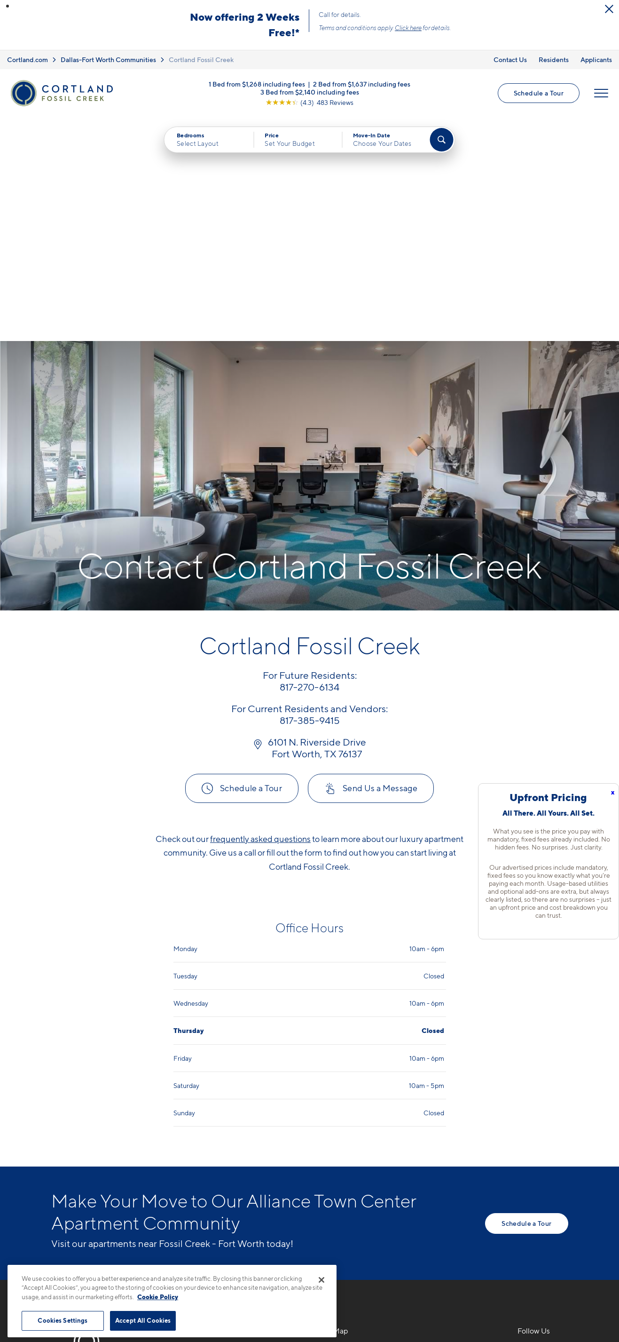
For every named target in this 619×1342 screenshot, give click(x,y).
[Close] (321, 1280)
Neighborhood (443, 1128)
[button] (7, 6)
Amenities (336, 1194)
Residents (554, 60)
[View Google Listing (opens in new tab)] (309, 102)
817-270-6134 (216, 1128)
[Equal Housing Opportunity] (197, 1179)
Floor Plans (338, 1128)
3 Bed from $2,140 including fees (309, 91)
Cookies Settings (62, 1320)
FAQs (426, 1145)
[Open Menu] (601, 93)
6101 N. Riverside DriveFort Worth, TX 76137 (231, 1151)
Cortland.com (27, 60)
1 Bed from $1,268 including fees (257, 83)
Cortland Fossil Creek (201, 60)
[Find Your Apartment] (441, 139)
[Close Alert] (609, 9)
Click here (408, 28)
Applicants (596, 60)
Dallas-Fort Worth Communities (108, 60)
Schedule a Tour (539, 93)
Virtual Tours (340, 1161)
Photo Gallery (342, 1177)
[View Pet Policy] (271, 1179)
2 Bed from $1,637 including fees (361, 83)
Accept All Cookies (143, 1320)
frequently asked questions (260, 614)
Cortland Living (345, 1210)
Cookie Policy (157, 1297)
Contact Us (510, 60)
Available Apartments (356, 1145)
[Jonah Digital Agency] (546, 1297)
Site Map (351, 1303)
